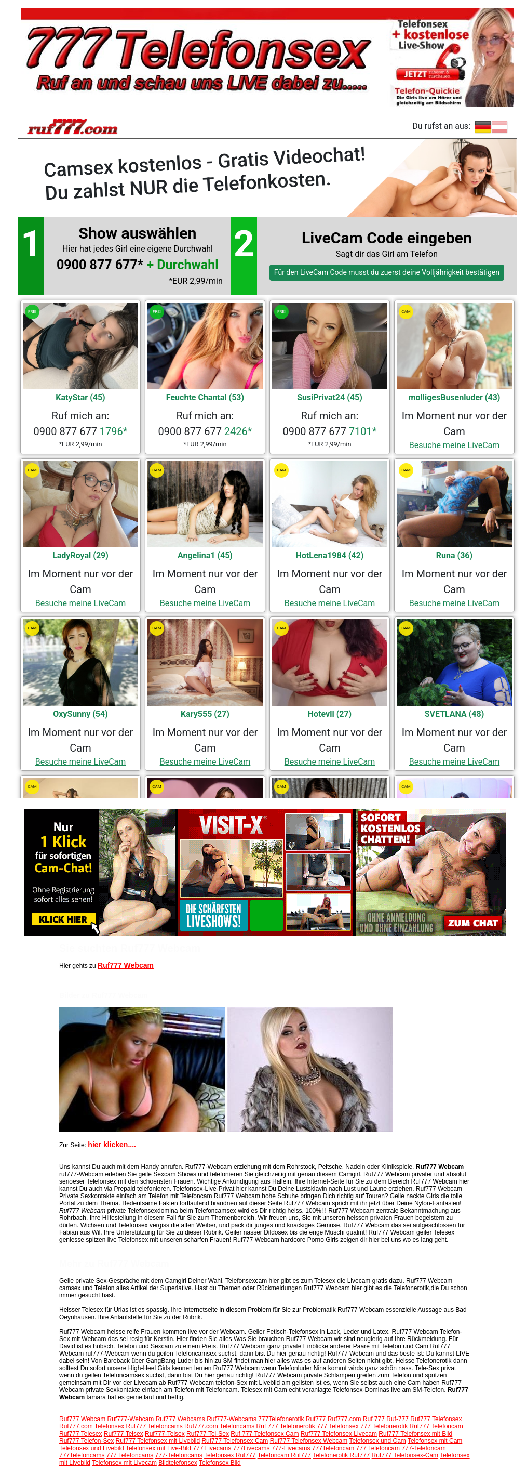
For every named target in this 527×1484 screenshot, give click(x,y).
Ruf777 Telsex (123, 1433)
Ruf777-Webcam (130, 1419)
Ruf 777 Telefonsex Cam (265, 1433)
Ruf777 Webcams (180, 1419)
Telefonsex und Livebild (91, 1448)
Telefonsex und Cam (377, 1440)
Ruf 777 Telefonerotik (285, 1426)
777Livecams (251, 1448)
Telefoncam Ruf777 (284, 1455)
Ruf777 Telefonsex (436, 1419)
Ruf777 (316, 1419)
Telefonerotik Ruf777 (341, 1455)
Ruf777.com (344, 1419)
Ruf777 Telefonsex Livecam (339, 1433)
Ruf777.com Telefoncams (219, 1426)
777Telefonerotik (281, 1419)
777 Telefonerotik (384, 1426)
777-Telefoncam (423, 1448)
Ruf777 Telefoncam (436, 1426)
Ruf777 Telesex (80, 1433)
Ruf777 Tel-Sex (207, 1433)
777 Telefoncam (378, 1448)
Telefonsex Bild (220, 1462)
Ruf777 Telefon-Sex (86, 1440)
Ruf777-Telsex (165, 1433)
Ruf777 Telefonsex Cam (234, 1440)
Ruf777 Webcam (126, 965)
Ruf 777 (374, 1419)
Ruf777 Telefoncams (154, 1426)
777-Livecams (291, 1448)
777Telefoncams (81, 1455)
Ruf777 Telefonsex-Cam (405, 1455)
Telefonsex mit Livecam (124, 1462)
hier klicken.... (112, 1144)
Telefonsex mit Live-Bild (158, 1448)
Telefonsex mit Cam (435, 1440)
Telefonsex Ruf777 (229, 1455)
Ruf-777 (397, 1419)
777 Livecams (212, 1448)
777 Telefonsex (338, 1426)
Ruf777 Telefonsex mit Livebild (158, 1440)
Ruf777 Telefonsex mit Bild (415, 1433)
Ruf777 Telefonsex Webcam (309, 1440)
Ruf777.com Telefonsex (91, 1426)
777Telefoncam (333, 1448)
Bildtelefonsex (177, 1462)
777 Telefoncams (130, 1455)
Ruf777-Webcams (231, 1419)
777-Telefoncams (178, 1455)
